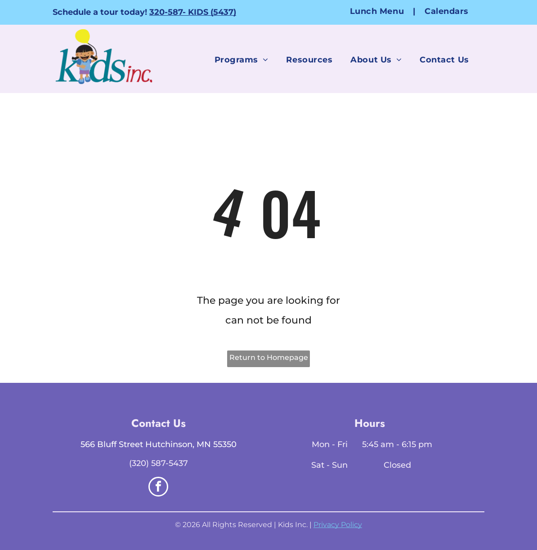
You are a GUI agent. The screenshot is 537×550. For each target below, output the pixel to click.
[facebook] (158, 488)
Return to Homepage (268, 357)
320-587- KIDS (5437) (192, 12)
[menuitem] (378, 11)
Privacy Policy (337, 524)
